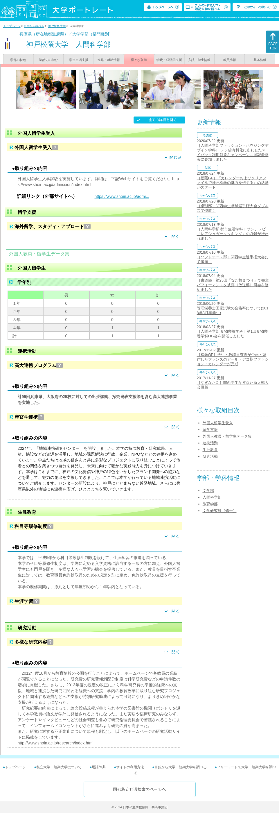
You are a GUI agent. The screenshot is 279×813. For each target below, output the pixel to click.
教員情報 (229, 60)
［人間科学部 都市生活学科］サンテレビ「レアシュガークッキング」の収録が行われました (233, 234)
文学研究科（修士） (220, 510)
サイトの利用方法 (130, 767)
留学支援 (210, 429)
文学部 (208, 490)
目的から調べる (34, 26)
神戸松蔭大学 (57, 26)
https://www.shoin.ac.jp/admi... (122, 196)
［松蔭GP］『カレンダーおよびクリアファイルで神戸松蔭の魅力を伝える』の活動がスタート (233, 182)
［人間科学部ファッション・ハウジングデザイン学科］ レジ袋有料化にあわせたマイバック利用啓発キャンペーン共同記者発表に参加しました (233, 152)
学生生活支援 (78, 60)
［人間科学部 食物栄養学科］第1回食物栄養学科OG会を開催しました (232, 333)
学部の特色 (18, 60)
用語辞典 (99, 767)
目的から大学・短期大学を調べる (180, 767)
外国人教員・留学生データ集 (227, 436)
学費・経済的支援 (169, 60)
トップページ (12, 26)
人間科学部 (212, 497)
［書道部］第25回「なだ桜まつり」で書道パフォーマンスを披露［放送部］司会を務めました (233, 285)
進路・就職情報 (109, 60)
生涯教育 (210, 449)
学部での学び (48, 60)
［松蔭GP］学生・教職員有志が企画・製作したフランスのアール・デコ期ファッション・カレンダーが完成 (233, 359)
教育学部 (210, 504)
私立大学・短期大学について (59, 767)
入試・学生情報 (199, 60)
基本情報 (259, 60)
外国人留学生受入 (218, 423)
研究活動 (210, 456)
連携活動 (210, 443)
